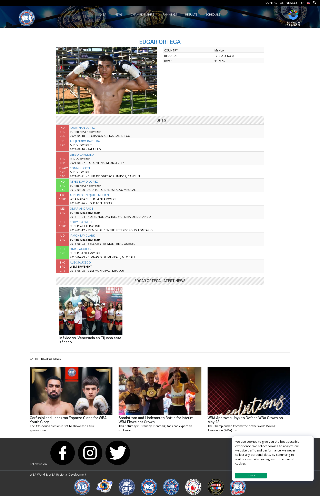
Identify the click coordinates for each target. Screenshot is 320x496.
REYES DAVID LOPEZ (84, 181)
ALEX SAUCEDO (80, 262)
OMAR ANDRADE (81, 208)
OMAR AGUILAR (80, 249)
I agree (251, 475)
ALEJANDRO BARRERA (85, 141)
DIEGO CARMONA (82, 154)
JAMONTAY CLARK (82, 235)
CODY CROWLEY (81, 222)
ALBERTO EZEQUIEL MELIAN (89, 195)
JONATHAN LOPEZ (82, 128)
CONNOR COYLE (81, 168)
